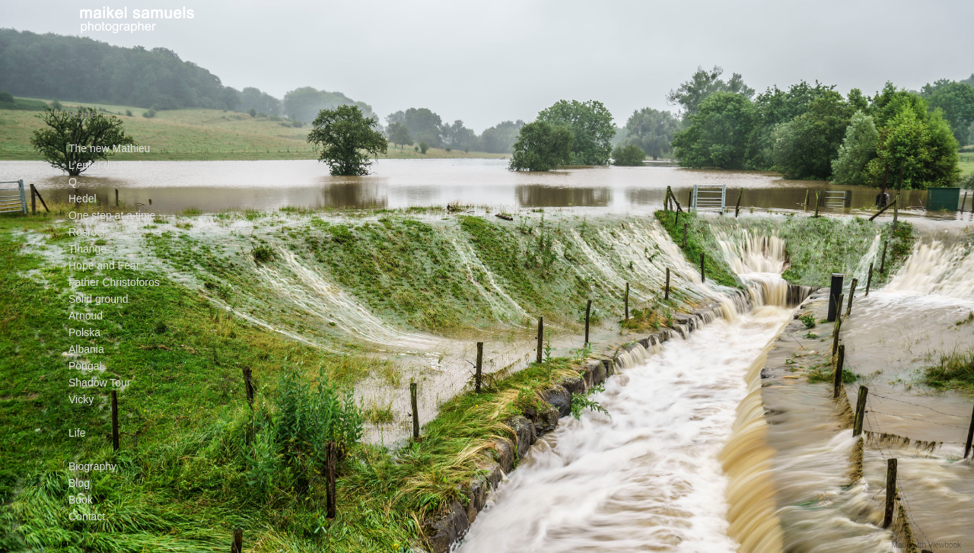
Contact (86, 516)
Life (77, 433)
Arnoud (85, 316)
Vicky (81, 399)
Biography (92, 466)
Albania (86, 349)
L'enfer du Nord (105, 165)
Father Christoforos (114, 282)
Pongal (85, 366)
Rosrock (87, 232)
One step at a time (111, 215)
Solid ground (98, 299)
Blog (79, 483)
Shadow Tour (99, 383)
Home (82, 115)
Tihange (87, 249)
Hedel (82, 198)
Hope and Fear (103, 265)
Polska (84, 332)
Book (80, 500)
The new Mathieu (109, 148)
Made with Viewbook (926, 545)
